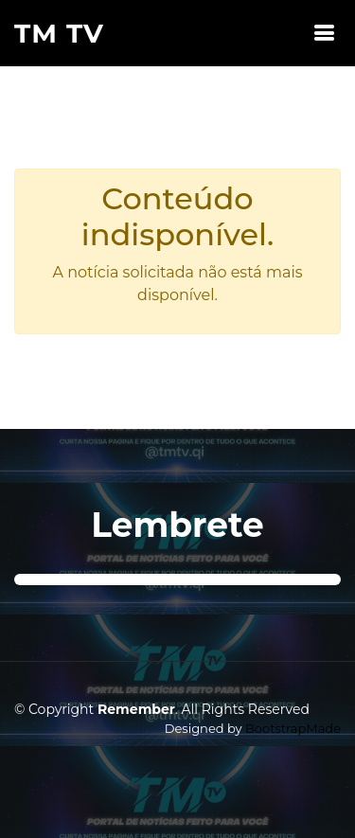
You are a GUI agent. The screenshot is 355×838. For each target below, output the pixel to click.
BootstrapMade (293, 728)
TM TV (59, 33)
